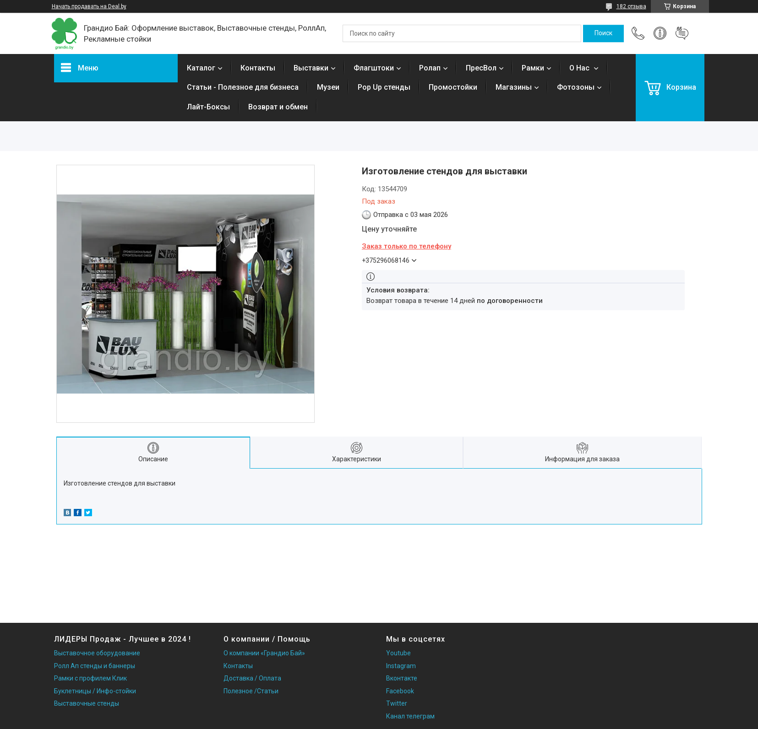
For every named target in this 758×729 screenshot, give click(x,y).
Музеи (328, 87)
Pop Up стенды (384, 87)
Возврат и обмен (278, 107)
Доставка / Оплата (252, 678)
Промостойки (453, 87)
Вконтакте (401, 678)
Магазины (514, 87)
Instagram (401, 666)
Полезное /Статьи (251, 691)
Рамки (533, 68)
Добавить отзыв (682, 33)
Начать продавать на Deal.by (89, 6)
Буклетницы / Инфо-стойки (95, 691)
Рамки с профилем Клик (90, 678)
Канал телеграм (410, 716)
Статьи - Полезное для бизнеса (243, 87)
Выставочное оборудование (97, 653)
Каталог (201, 68)
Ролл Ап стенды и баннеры (94, 666)
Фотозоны (575, 87)
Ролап (430, 68)
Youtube (398, 653)
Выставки (311, 68)
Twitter (396, 703)
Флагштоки (374, 68)
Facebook (400, 691)
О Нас (580, 68)
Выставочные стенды (86, 703)
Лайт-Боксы (208, 107)
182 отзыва (631, 6)
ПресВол (481, 68)
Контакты (257, 68)
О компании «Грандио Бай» (264, 653)
